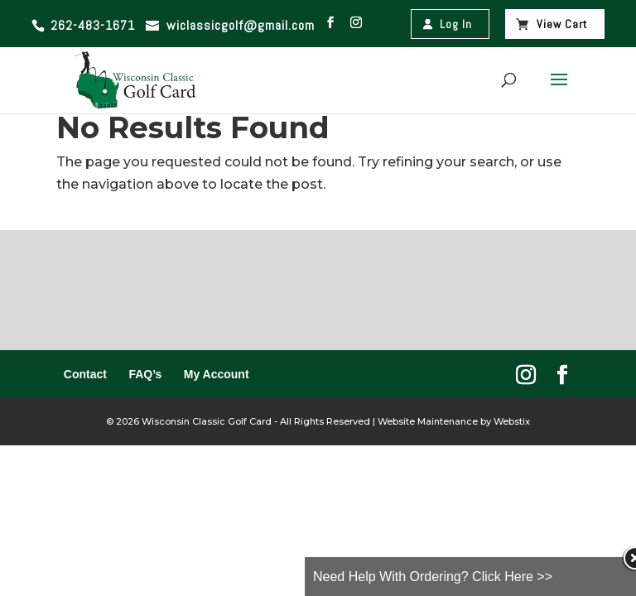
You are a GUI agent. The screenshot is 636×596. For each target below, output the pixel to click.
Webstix (510, 421)
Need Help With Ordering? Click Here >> (432, 577)
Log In (456, 24)
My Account (216, 374)
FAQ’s (144, 374)
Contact (85, 374)
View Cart (562, 24)
